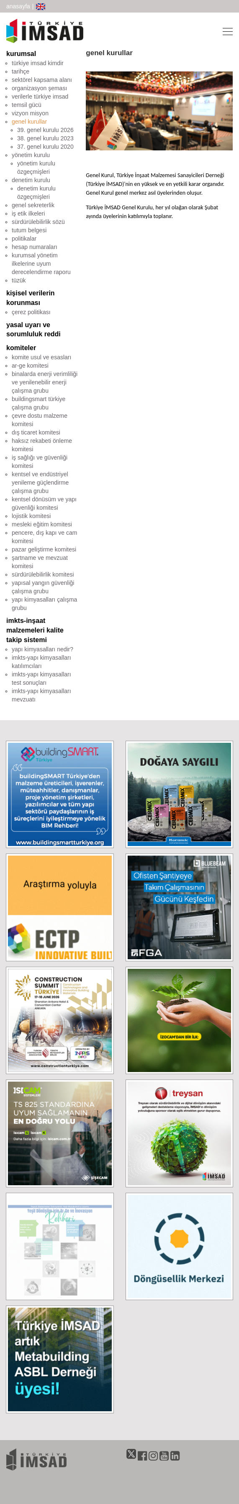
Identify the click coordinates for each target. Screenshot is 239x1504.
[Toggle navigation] (225, 31)
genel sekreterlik (33, 205)
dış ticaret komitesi (36, 432)
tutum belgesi (29, 230)
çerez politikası (31, 312)
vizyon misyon (30, 113)
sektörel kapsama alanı (42, 79)
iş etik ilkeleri (28, 213)
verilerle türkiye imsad (40, 96)
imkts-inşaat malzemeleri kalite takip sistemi (35, 630)
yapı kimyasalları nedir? (42, 649)
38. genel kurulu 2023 (45, 138)
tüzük (19, 280)
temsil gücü (26, 105)
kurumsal (21, 53)
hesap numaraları (34, 247)
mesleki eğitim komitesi (42, 524)
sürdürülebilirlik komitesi (43, 574)
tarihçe (20, 71)
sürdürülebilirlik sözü (38, 221)
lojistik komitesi (31, 516)
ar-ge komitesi (30, 365)
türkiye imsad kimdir (38, 63)
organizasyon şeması (39, 88)
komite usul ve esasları (41, 357)
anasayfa (18, 6)
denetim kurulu (31, 180)
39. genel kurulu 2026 (45, 130)
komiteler (21, 347)
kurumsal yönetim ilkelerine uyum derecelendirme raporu (41, 263)
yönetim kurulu (31, 155)
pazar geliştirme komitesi (44, 549)
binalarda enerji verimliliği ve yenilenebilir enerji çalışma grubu (44, 382)
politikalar (24, 238)
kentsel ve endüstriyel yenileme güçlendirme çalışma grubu (40, 482)
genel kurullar (29, 121)
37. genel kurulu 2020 (45, 146)
